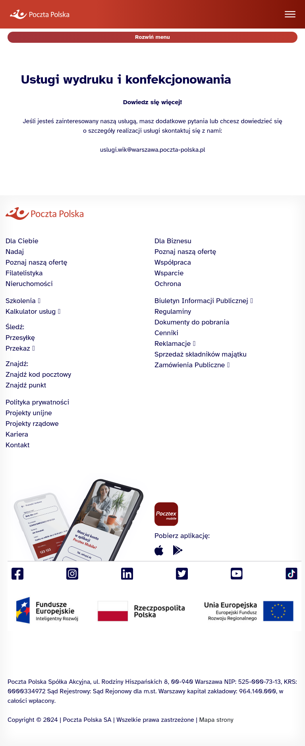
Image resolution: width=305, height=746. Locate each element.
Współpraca (172, 262)
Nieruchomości (29, 283)
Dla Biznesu (172, 241)
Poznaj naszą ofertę (36, 262)
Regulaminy (172, 311)
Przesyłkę (20, 337)
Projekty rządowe (32, 423)
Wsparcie (168, 273)
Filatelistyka (24, 273)
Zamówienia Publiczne (189, 365)
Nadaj (15, 251)
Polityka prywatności (37, 402)
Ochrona (167, 283)
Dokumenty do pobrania (191, 322)
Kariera (17, 434)
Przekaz (18, 348)
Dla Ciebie (22, 241)
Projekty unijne (29, 412)
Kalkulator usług (31, 311)
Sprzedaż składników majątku (200, 354)
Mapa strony (216, 720)
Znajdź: (17, 363)
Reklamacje (172, 343)
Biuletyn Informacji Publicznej (201, 300)
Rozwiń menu (152, 37)
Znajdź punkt (26, 385)
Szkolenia (21, 300)
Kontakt (18, 445)
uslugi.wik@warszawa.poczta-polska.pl (152, 150)
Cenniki (166, 332)
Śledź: (15, 326)
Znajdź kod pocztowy (38, 374)
